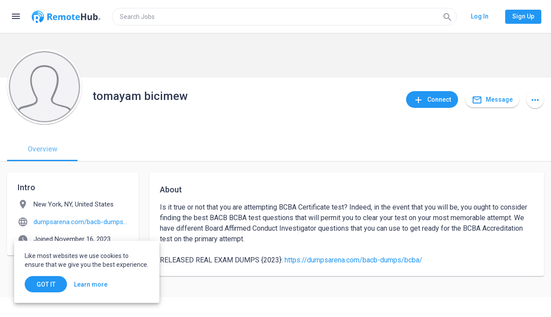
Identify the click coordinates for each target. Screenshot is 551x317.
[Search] (447, 17)
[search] (284, 16)
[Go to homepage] (66, 17)
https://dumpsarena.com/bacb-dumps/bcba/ (353, 260)
